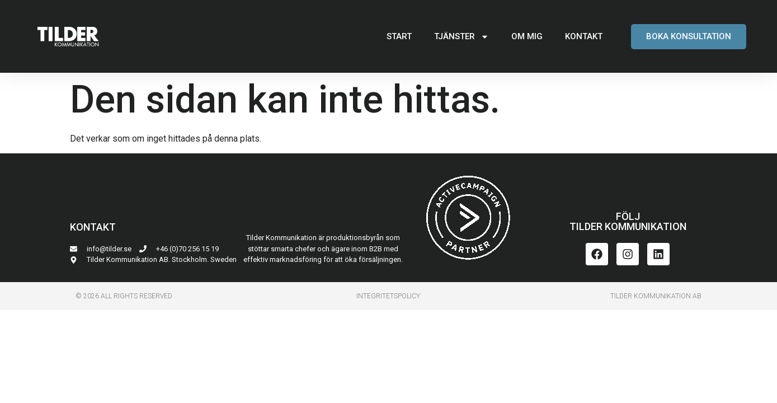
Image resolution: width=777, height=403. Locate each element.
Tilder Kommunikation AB (655, 296)
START (399, 36)
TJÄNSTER (461, 36)
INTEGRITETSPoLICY (388, 296)
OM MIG (527, 36)
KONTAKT (583, 36)
